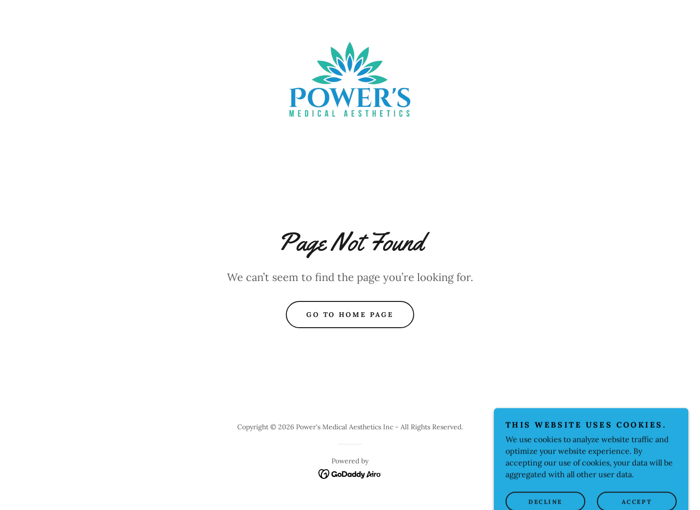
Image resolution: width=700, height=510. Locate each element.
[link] (349, 78)
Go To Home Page (350, 314)
